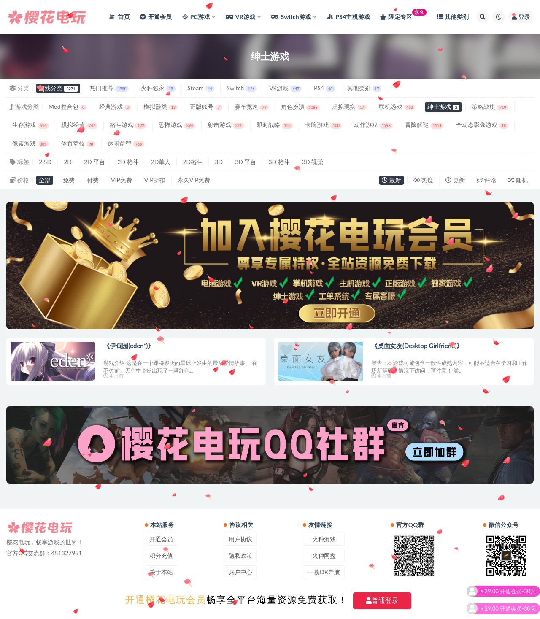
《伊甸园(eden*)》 (128, 345)
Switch (242, 88)
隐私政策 (240, 555)
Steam (201, 88)
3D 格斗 (278, 161)
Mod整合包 (68, 106)
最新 (391, 180)
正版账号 (206, 106)
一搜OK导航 (324, 572)
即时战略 (274, 124)
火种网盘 (324, 555)
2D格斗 (192, 161)
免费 (69, 180)
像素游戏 (30, 143)
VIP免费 (121, 180)
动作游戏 (373, 124)
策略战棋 (490, 106)
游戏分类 (58, 88)
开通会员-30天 (518, 596)
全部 (45, 180)
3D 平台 (245, 161)
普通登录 (382, 600)
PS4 (324, 88)
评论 (487, 180)
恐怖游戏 (177, 124)
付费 (93, 180)
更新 (455, 180)
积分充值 (161, 555)
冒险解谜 (424, 124)
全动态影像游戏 (482, 124)
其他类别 (364, 88)
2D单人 (161, 161)
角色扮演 (300, 106)
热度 (423, 180)
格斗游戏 (128, 124)
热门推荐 (109, 88)
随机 (518, 180)
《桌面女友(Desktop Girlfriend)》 (417, 345)
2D (68, 161)
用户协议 (240, 539)
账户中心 (240, 572)
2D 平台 (94, 161)
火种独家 (158, 88)
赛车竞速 (252, 106)
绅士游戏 (443, 106)
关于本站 (161, 572)
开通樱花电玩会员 (165, 600)
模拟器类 (160, 106)
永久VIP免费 (194, 180)
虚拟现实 (349, 106)
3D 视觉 (312, 161)
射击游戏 (226, 124)
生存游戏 (30, 124)
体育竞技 (78, 143)
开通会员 (161, 539)
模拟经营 (79, 124)
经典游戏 (115, 106)
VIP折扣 (154, 180)
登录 (521, 16)
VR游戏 (285, 88)
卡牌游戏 (323, 124)
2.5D (45, 161)
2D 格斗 (127, 161)
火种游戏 (324, 539)
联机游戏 (397, 106)
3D (219, 161)
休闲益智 (126, 143)
